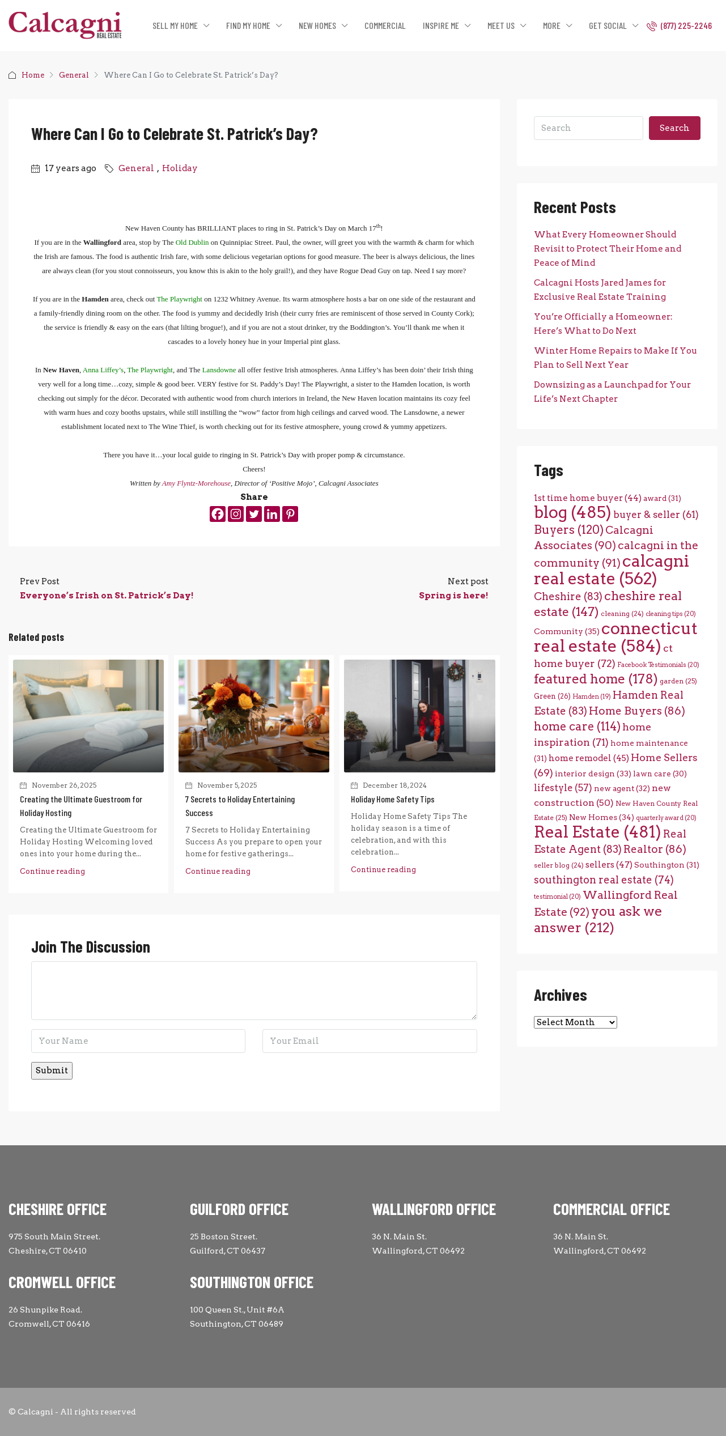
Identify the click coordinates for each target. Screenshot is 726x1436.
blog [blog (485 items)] (573, 512)
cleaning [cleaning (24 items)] (622, 614)
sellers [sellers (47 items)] (608, 864)
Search (675, 128)
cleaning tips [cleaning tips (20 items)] (671, 614)
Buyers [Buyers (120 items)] (569, 529)
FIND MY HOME (248, 25)
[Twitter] (254, 514)
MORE (552, 25)
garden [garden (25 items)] (678, 681)
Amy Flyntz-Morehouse (196, 483)
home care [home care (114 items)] (577, 726)
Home (33, 75)
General (74, 75)
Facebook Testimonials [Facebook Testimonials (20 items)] (658, 665)
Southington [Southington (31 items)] (666, 864)
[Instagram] (236, 514)
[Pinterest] (290, 514)
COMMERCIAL (385, 25)
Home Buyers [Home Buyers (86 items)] (637, 710)
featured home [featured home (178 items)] (596, 679)
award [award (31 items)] (662, 498)
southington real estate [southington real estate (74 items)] (604, 880)
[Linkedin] (272, 514)
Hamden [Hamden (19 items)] (591, 696)
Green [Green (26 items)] (552, 696)
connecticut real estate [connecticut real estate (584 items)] (616, 637)
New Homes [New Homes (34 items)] (601, 817)
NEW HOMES (317, 25)
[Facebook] (218, 514)
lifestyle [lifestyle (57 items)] (563, 787)
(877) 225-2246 (679, 25)
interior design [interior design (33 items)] (593, 773)
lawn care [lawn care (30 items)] (660, 773)
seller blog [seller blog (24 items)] (559, 865)
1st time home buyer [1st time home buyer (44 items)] (588, 497)
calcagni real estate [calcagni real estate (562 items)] (611, 569)
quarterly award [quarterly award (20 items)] (666, 818)
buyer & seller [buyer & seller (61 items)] (656, 514)
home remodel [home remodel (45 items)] (589, 758)
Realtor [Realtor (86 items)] (654, 849)
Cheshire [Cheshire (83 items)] (568, 596)
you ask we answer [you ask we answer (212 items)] (598, 919)
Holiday (180, 168)
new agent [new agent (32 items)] (622, 788)
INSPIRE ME (441, 25)
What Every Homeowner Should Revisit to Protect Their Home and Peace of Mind (607, 249)
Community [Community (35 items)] (567, 631)
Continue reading (52, 871)
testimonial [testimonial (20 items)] (557, 896)
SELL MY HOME (175, 25)
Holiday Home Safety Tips (393, 798)
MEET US (501, 25)
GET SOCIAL (608, 25)
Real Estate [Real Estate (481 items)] (597, 832)
